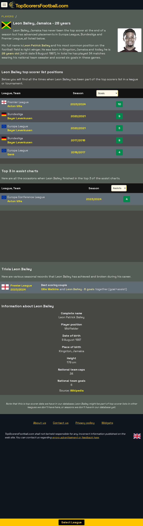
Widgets (107, 451)
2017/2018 (78, 140)
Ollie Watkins (50, 317)
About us (39, 451)
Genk (10, 154)
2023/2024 (78, 104)
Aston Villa (14, 106)
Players (8, 16)
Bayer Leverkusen (19, 118)
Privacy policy (85, 451)
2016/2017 (78, 152)
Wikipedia (77, 419)
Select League (71, 522)
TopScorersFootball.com (41, 6)
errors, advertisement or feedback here (75, 466)
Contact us (60, 451)
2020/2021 (78, 116)
